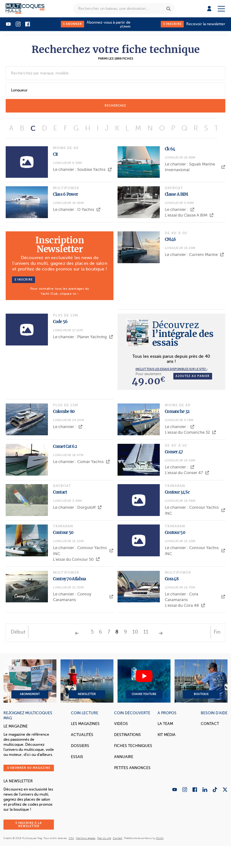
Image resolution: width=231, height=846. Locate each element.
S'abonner (72, 24)
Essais (77, 757)
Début (18, 632)
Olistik (160, 838)
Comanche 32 (177, 411)
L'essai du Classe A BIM (189, 215)
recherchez (115, 105)
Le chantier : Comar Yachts (81, 461)
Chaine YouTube (144, 681)
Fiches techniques (133, 746)
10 (135, 632)
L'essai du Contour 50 (76, 559)
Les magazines (85, 723)
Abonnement (29, 681)
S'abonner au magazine (28, 767)
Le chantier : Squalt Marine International (195, 167)
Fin (217, 632)
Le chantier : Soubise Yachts (82, 169)
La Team (165, 723)
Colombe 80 (63, 411)
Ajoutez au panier (193, 376)
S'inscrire (172, 24)
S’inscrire (23, 279)
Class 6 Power (65, 194)
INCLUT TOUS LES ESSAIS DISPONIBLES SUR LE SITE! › (171, 369)
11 (145, 632)
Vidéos (121, 723)
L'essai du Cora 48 (185, 605)
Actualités (82, 735)
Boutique (201, 681)
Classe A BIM (176, 194)
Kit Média (167, 735)
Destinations (127, 735)
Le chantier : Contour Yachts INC (195, 510)
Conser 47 (174, 452)
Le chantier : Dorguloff (77, 507)
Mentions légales (85, 838)
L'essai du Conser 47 (187, 472)
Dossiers (80, 746)
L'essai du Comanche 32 (190, 432)
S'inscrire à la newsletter (28, 824)
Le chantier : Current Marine (194, 254)
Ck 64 (170, 149)
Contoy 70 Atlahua (69, 579)
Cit (55, 154)
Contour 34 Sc (177, 492)
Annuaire (123, 757)
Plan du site (104, 838)
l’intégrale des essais (183, 333)
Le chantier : (179, 209)
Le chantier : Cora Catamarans (195, 597)
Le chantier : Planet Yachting (83, 336)
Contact (60, 492)
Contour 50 (63, 532)
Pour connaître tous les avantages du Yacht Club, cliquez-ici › (59, 291)
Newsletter (87, 681)
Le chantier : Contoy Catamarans (83, 597)
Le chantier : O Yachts (77, 209)
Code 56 (60, 321)
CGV (71, 838)
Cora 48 (171, 579)
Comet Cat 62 (65, 446)
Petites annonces (132, 768)
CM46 (170, 239)
